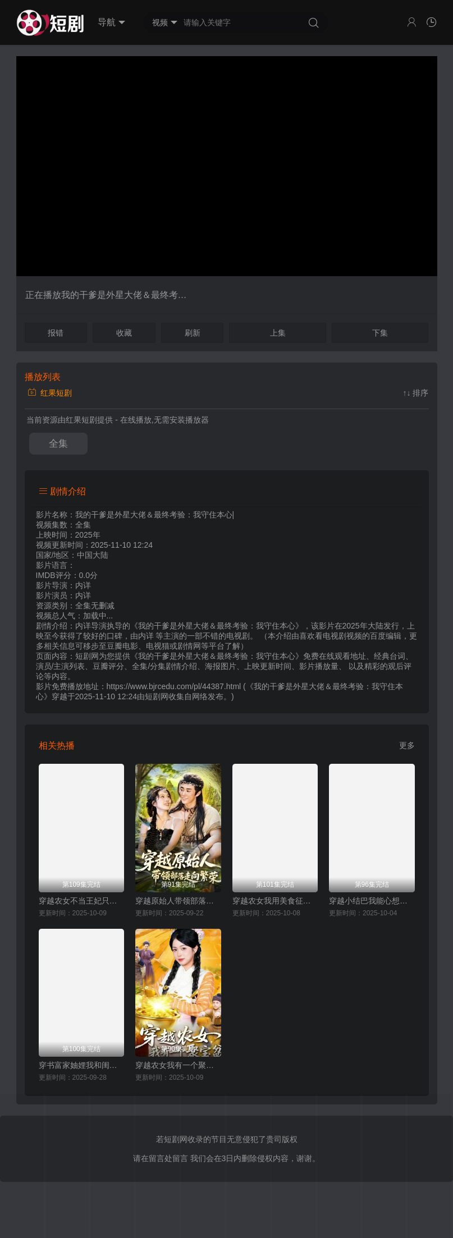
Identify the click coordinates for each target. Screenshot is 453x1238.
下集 (380, 332)
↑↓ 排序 (416, 392)
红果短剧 (50, 392)
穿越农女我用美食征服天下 (275, 900)
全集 (58, 443)
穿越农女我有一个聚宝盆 (178, 1065)
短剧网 (156, 696)
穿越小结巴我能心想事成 (372, 900)
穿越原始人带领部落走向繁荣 (178, 900)
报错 (55, 332)
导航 (111, 22)
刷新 (192, 332)
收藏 (124, 332)
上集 (278, 332)
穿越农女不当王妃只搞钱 (82, 900)
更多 (407, 745)
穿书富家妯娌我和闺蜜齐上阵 (82, 1065)
